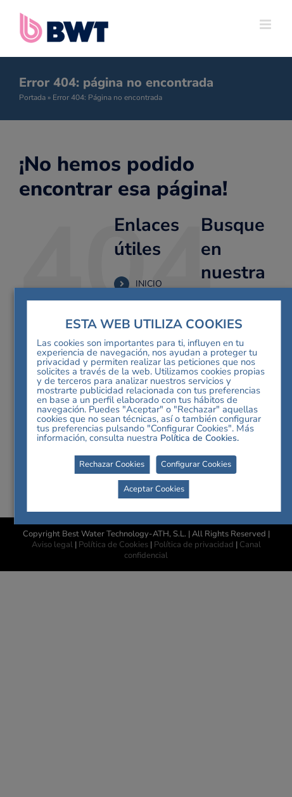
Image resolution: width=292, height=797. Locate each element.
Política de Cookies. (199, 438)
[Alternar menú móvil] (266, 24)
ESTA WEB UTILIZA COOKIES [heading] (154, 324)
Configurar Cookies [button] (196, 464)
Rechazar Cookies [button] (111, 464)
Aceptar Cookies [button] (154, 489)
